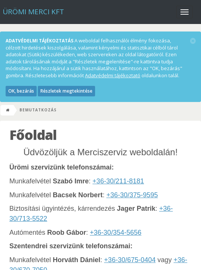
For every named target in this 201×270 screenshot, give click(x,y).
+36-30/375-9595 (132, 195)
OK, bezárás (21, 91)
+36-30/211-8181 (118, 181)
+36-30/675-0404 (130, 260)
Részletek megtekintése (66, 91)
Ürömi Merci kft (33, 11)
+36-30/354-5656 (115, 232)
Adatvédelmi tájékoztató (112, 75)
